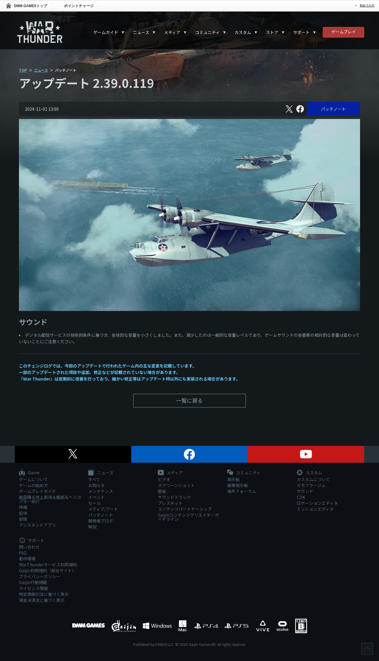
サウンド (305, 491)
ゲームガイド (105, 32)
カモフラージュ (311, 485)
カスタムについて (313, 479)
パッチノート (333, 109)
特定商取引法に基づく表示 (44, 594)
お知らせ (96, 485)
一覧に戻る (189, 400)
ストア (272, 32)
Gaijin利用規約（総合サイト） (47, 570)
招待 (23, 513)
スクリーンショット (176, 485)
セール (94, 503)
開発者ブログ (100, 521)
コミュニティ (207, 32)
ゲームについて (33, 479)
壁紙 (162, 491)
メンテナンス (100, 491)
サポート (301, 32)
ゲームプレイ (343, 32)
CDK (301, 497)
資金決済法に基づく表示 (42, 600)
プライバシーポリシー (39, 576)
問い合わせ (29, 547)
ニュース (141, 32)
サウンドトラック (174, 497)
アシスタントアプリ (37, 525)
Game (29, 472)
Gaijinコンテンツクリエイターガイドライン (188, 517)
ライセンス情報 (33, 588)
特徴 (23, 507)
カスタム (243, 32)
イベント (96, 497)
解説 (92, 527)
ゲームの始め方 (33, 485)
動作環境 (27, 559)
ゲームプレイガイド (37, 491)
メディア (172, 32)
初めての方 (367, 5)
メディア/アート (103, 509)
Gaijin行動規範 (33, 582)
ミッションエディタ (315, 509)
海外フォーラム (241, 491)
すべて (94, 479)
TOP (23, 69)
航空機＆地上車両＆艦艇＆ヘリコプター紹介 (50, 499)
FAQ (23, 553)
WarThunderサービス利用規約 (48, 564)
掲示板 (233, 479)
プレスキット (170, 503)
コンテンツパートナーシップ (185, 509)
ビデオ (164, 479)
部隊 (23, 519)
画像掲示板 (237, 485)
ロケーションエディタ (317, 503)
